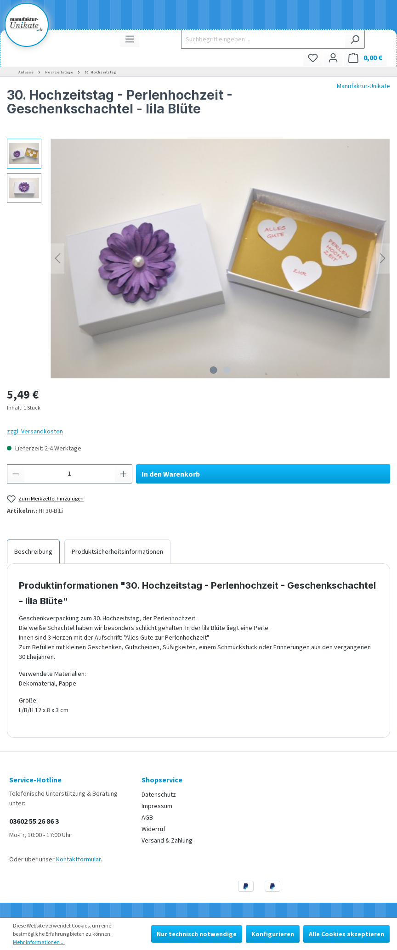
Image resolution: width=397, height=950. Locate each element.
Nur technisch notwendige (197, 934)
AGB (147, 817)
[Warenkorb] (365, 58)
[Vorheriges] (57, 258)
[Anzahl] (69, 473)
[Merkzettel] (313, 58)
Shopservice (162, 779)
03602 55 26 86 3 (34, 821)
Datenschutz (159, 794)
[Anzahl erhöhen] (123, 473)
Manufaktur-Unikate (363, 86)
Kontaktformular (78, 859)
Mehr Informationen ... (39, 942)
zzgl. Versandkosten (35, 431)
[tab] (33, 551)
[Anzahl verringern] (15, 473)
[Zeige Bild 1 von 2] (213, 370)
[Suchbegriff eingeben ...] (263, 39)
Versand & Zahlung (167, 840)
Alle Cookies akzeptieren (346, 934)
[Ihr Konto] (333, 58)
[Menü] (129, 39)
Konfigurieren (272, 934)
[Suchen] (355, 39)
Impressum (157, 806)
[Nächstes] (383, 258)
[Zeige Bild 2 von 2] (227, 370)
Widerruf (153, 829)
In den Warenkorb (171, 473)
